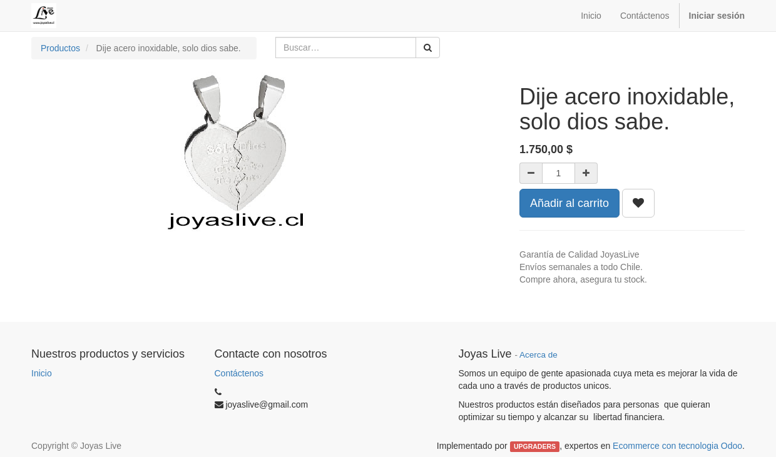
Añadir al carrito (569, 203)
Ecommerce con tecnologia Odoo (677, 446)
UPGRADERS (535, 446)
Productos (60, 48)
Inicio (41, 373)
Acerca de (538, 354)
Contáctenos (239, 373)
